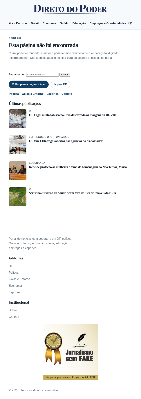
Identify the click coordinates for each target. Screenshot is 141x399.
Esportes (52, 93)
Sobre (13, 310)
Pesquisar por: (17, 74)
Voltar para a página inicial (28, 84)
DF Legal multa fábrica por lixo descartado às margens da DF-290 (72, 115)
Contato (67, 93)
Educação (79, 23)
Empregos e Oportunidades (108, 23)
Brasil (35, 23)
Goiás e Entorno (16, 23)
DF (30, 111)
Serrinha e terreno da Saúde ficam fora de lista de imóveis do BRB (72, 193)
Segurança (37, 163)
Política (14, 93)
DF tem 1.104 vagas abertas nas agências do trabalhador (66, 141)
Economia (49, 23)
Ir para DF (60, 84)
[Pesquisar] (129, 23)
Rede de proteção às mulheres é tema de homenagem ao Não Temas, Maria (78, 167)
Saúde (64, 23)
